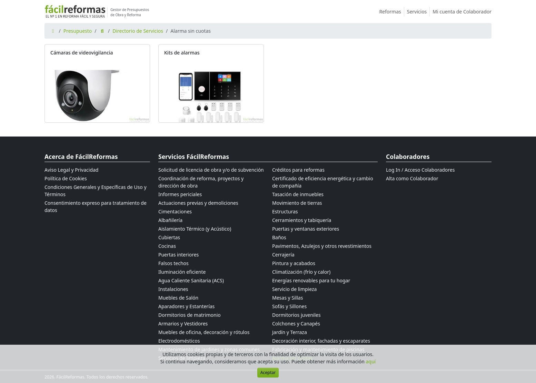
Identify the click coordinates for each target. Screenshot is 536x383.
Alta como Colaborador (412, 178)
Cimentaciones (175, 211)
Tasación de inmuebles (298, 194)
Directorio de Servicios (137, 31)
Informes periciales (180, 194)
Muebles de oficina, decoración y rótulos (203, 332)
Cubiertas (169, 237)
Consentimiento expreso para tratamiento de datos (95, 206)
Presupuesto (77, 31)
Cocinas (167, 246)
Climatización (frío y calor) (301, 272)
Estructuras (285, 211)
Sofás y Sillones (289, 306)
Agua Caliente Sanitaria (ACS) (191, 280)
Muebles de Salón (178, 297)
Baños (279, 237)
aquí (371, 361)
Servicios (418, 11)
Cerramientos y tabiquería (301, 220)
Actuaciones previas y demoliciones (198, 203)
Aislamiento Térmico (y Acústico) (194, 228)
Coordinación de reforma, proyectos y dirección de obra (201, 182)
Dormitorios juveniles (296, 315)
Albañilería (170, 220)
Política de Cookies (65, 178)
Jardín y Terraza (289, 332)
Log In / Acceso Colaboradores (420, 170)
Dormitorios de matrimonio (189, 315)
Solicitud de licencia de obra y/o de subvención (211, 170)
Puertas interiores (178, 254)
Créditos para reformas (298, 170)
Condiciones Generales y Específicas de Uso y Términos (95, 191)
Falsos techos (173, 263)
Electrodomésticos (179, 340)
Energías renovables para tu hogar (311, 280)
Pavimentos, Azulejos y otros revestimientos (321, 246)
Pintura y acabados (293, 263)
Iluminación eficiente (182, 272)
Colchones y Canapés (296, 323)
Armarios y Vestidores (183, 323)
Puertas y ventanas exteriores (305, 228)
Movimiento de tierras (297, 203)
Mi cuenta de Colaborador (462, 11)
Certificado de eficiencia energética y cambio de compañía (322, 182)
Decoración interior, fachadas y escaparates (321, 340)
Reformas (391, 11)
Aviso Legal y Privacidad (71, 170)
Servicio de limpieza (294, 289)
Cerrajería (283, 254)
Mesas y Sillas (287, 297)
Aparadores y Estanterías (186, 306)
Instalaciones (173, 289)
